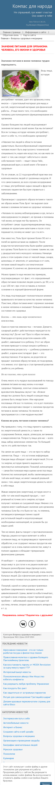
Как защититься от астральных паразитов (24, 692)
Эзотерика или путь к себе (16, 718)
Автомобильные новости (15, 722)
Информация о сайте (35, 32)
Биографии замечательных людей (20, 744)
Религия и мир (10, 762)
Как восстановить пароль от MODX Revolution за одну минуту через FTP (27, 666)
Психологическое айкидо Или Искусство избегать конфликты (23, 678)
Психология (9, 753)
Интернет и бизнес (12, 727)
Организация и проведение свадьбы (21, 740)
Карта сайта (29, 35)
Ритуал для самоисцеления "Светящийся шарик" (27, 697)
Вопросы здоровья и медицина (26, 38)
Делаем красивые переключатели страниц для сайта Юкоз (26, 703)
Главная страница (11, 32)
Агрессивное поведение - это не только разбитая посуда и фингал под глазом (23, 651)
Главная (5, 38)
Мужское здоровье (13, 749)
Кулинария (8, 758)
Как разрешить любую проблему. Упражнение (26, 683)
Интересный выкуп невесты (17, 671)
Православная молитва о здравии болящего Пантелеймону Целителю (25, 659)
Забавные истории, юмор (15, 767)
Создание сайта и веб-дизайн (18, 731)
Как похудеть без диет (15, 688)
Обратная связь (11, 35)
